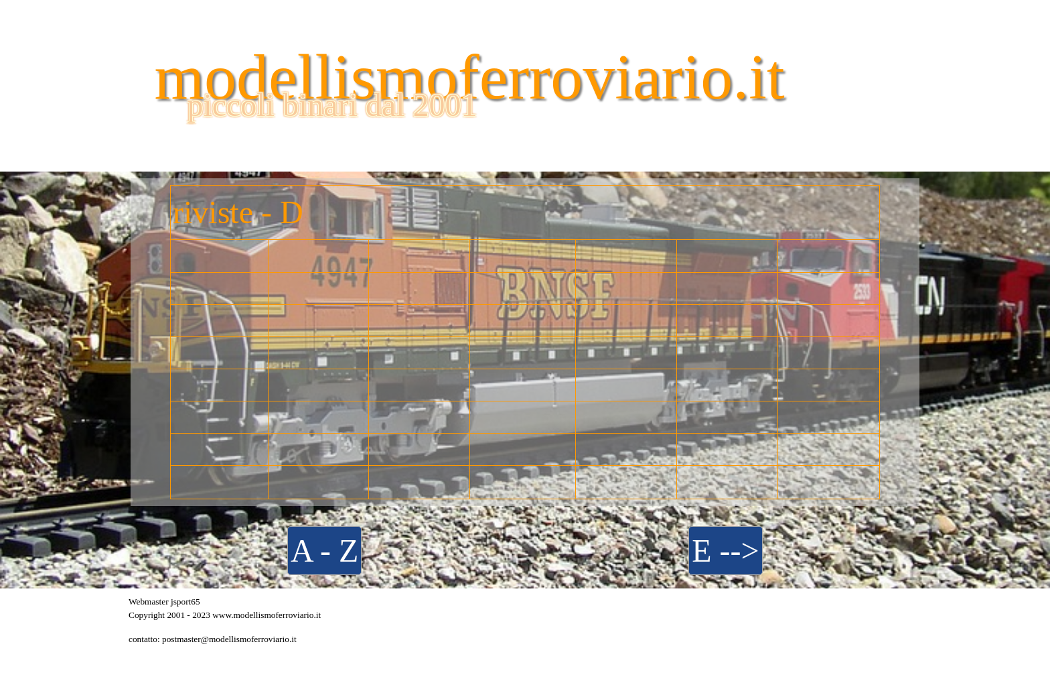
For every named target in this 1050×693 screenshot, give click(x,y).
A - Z (324, 550)
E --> (725, 550)
